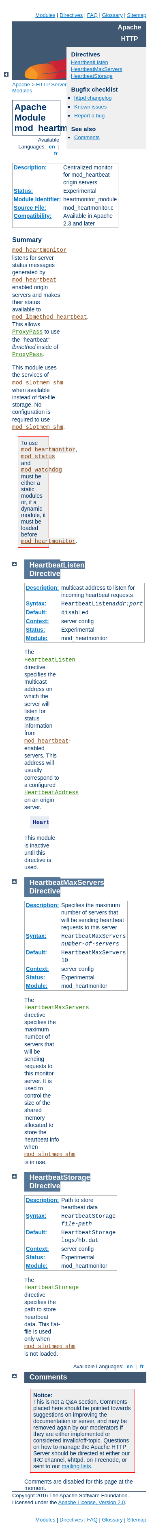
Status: (23, 191)
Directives (71, 15)
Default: (36, 612)
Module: (37, 638)
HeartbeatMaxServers (96, 69)
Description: (30, 167)
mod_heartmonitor (39, 250)
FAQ (92, 15)
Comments (87, 137)
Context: (37, 621)
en (51, 147)
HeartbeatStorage (92, 76)
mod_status (38, 456)
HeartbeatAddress (51, 792)
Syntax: (36, 603)
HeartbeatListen (89, 62)
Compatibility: (32, 216)
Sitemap (136, 15)
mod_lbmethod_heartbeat (49, 317)
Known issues (90, 107)
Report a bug (89, 116)
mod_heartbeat (34, 280)
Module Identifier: (37, 199)
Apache (21, 84)
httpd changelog (93, 98)
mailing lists (76, 1466)
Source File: (30, 208)
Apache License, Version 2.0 (91, 1502)
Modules (45, 15)
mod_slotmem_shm (37, 383)
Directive (45, 574)
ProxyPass (27, 332)
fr (56, 153)
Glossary (112, 15)
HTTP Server (51, 84)
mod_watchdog (41, 470)
